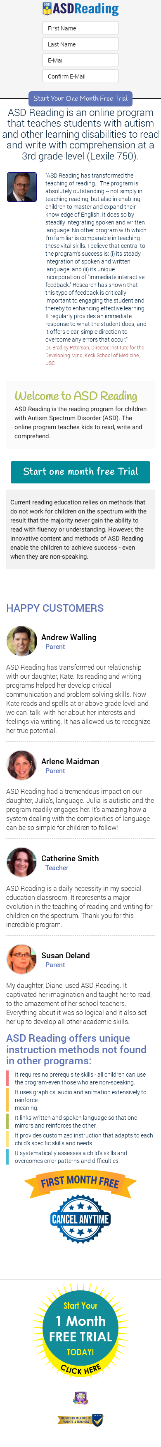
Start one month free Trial (80, 472)
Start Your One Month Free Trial (80, 99)
